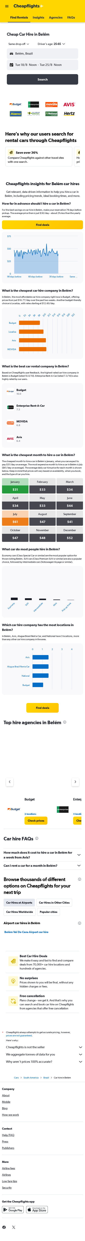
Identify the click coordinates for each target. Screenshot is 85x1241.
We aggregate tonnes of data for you (44, 1054)
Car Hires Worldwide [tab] (19, 911)
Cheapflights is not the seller (44, 1047)
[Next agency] (75, 782)
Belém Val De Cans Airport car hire (26, 932)
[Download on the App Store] (37, 1209)
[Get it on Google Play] (13, 1209)
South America (31, 1077)
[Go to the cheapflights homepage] (28, 6)
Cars (16, 1077)
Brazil (46, 1077)
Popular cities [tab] (48, 911)
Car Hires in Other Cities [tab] (54, 902)
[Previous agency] (9, 782)
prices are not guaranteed (19, 1035)
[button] (6, 6)
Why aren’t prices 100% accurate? (44, 1061)
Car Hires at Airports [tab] (19, 902)
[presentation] (65, 722)
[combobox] (19, 44)
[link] (42, 224)
